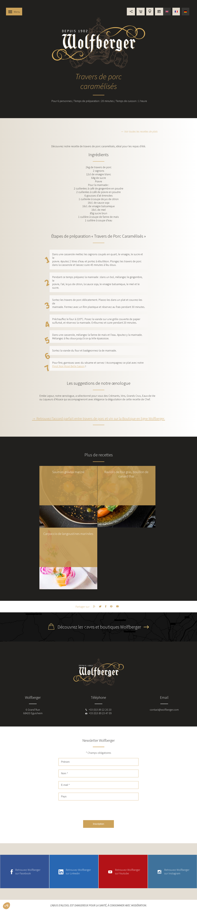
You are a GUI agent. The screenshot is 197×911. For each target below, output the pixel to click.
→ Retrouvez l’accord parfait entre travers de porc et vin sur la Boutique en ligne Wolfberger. (98, 418)
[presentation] (98, 810)
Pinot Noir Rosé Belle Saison (68, 366)
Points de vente (149, 11)
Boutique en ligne (141, 11)
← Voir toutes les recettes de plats (139, 131)
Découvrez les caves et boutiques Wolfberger (99, 627)
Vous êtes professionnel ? (159, 11)
